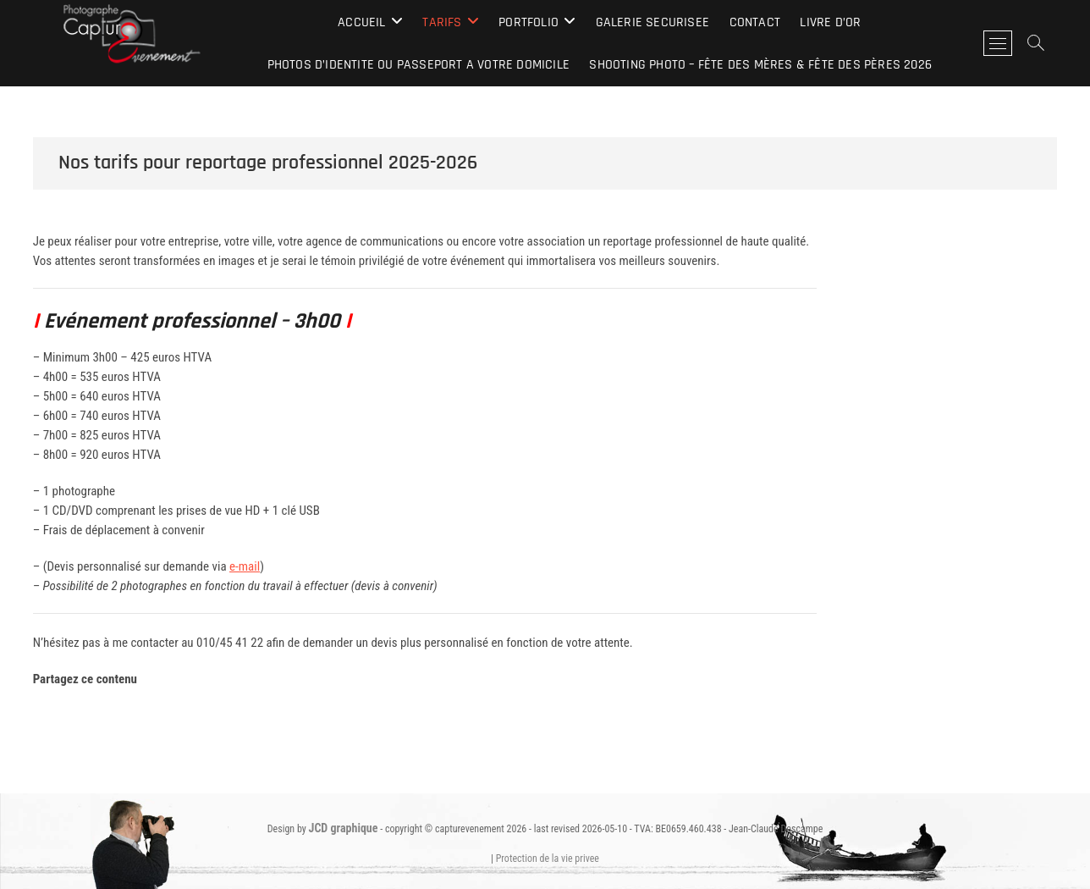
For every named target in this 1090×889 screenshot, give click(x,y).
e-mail (244, 566)
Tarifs (441, 22)
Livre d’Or (830, 22)
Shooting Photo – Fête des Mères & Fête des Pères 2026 (760, 65)
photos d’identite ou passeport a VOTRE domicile (418, 65)
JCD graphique (343, 828)
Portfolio (528, 22)
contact (754, 22)
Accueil (361, 22)
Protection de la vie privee (547, 858)
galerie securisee (652, 22)
